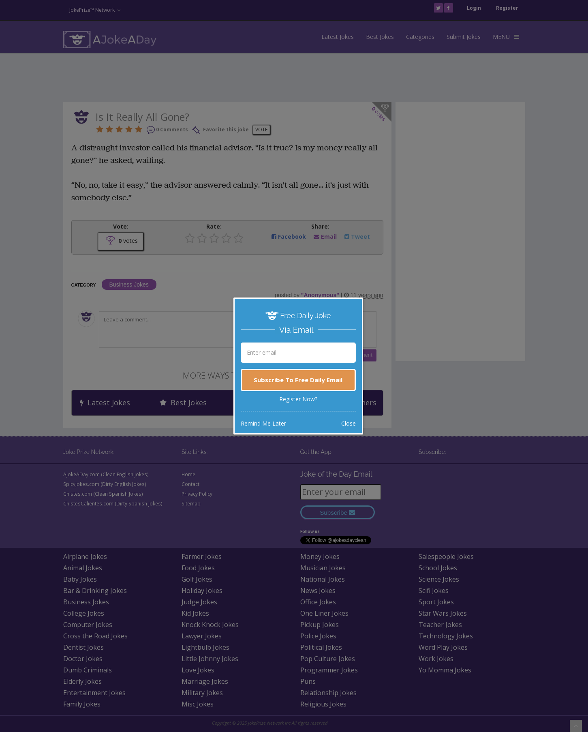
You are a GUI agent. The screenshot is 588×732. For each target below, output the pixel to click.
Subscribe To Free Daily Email (298, 380)
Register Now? (298, 399)
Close (348, 423)
